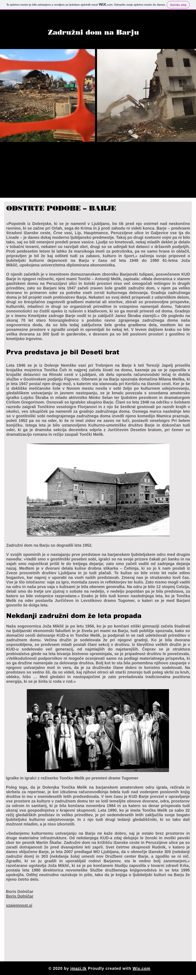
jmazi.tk (78, 968)
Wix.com (141, 968)
